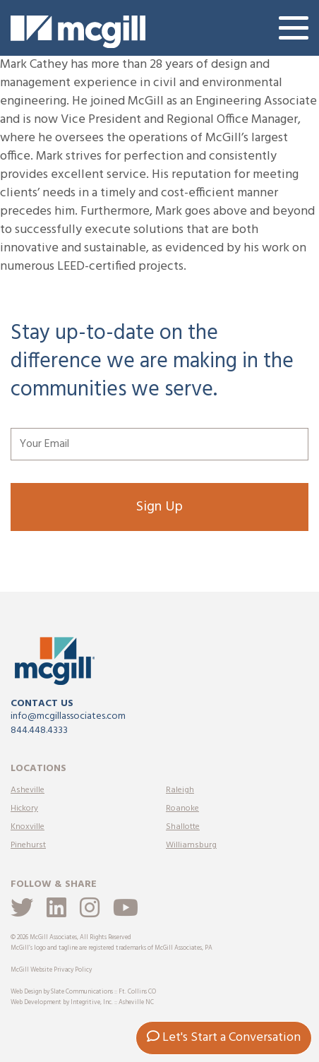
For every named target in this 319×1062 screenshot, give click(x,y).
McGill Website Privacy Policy (51, 970)
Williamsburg (191, 845)
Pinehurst (28, 845)
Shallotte (183, 827)
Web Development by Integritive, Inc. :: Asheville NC (82, 1003)
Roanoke (182, 808)
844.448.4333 (39, 730)
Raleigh (180, 790)
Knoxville (27, 827)
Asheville (27, 790)
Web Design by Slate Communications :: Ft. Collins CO (83, 992)
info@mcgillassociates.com (68, 716)
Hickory (24, 808)
